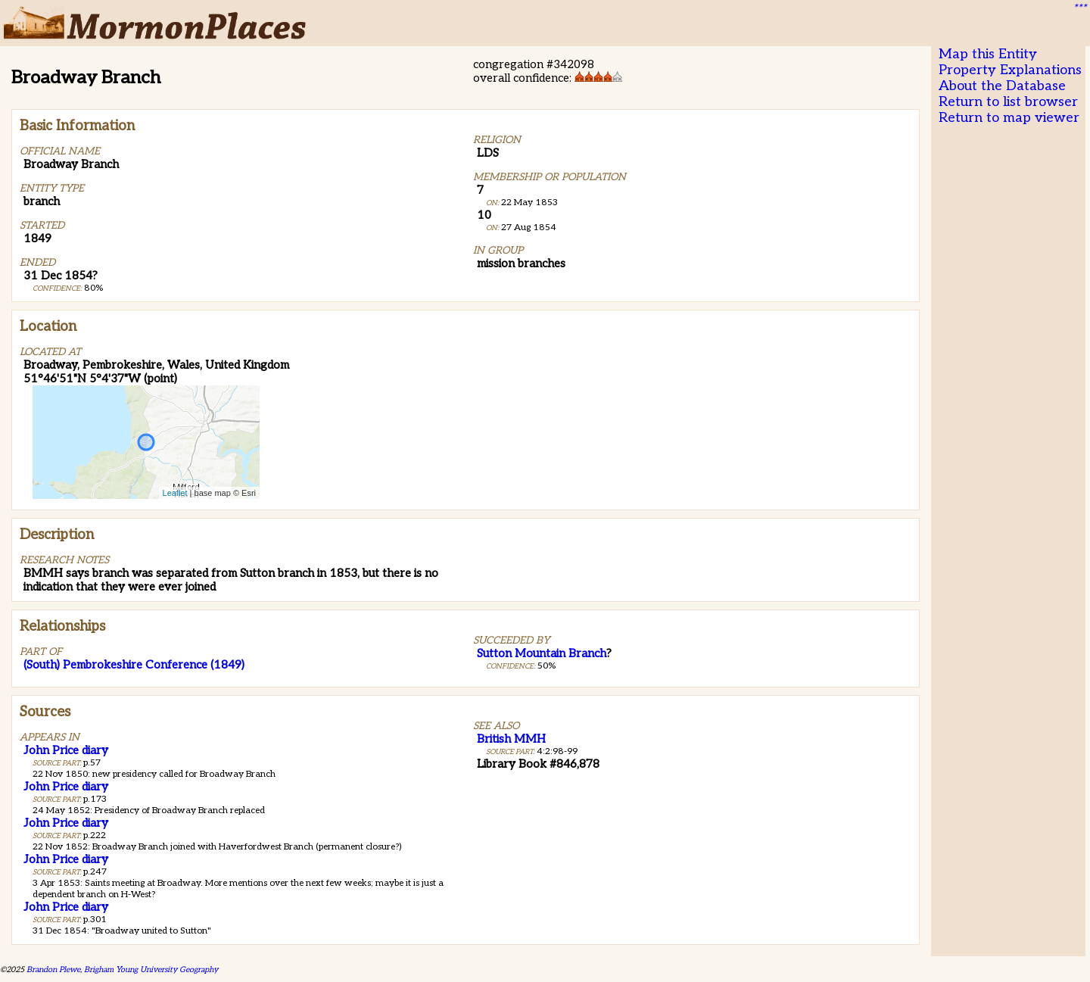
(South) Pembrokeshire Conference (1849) (133, 665)
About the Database (1002, 86)
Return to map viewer (1009, 118)
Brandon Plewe (53, 969)
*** (1079, 8)
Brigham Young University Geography (151, 969)
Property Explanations (1010, 70)
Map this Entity (988, 54)
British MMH (511, 739)
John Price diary (65, 750)
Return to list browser (1008, 102)
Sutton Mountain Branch (541, 653)
